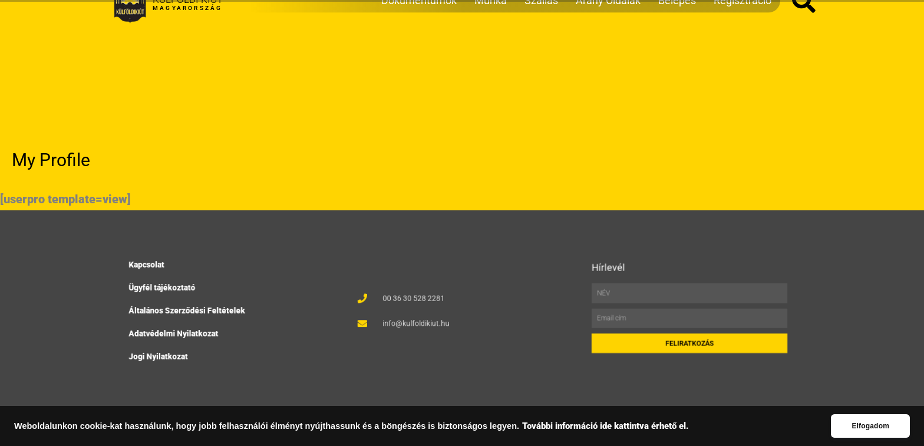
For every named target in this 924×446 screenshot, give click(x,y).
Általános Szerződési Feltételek (189, 310)
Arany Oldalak (608, 62)
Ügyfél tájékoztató (166, 289)
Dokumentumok (419, 62)
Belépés (677, 62)
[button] (803, 63)
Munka (490, 62)
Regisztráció (742, 62)
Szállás (541, 62)
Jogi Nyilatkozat (162, 353)
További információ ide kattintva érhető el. (605, 426)
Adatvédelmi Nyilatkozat (177, 332)
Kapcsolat (152, 267)
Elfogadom (870, 426)
